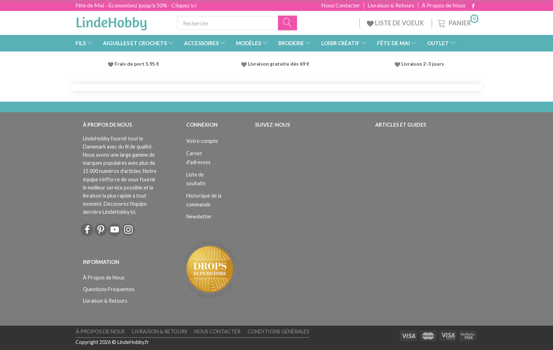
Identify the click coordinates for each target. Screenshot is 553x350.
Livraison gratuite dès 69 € (279, 64)
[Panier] (457, 22)
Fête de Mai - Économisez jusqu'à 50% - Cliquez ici (135, 5)
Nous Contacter (340, 5)
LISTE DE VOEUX (396, 23)
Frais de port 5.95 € (137, 64)
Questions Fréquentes (108, 289)
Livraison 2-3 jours (422, 64)
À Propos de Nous (444, 5)
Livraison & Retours (390, 5)
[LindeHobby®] (111, 21)
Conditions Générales (278, 331)
